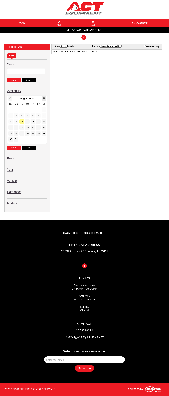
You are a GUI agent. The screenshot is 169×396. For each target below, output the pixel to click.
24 (16, 133)
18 (21, 127)
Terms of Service (92, 233)
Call (59, 23)
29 (44, 133)
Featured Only (151, 46)
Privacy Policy (69, 233)
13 (33, 121)
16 (10, 127)
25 (21, 133)
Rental (11, 56)
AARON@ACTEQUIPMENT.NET (84, 337)
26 (27, 133)
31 (16, 139)
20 (33, 127)
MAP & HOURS (139, 23)
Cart (93, 23)
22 (44, 127)
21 (38, 127)
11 (21, 121)
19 (27, 127)
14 (38, 121)
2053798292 (84, 330)
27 (33, 133)
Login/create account (84, 30)
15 (44, 121)
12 (27, 121)
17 (16, 127)
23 (10, 133)
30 (10, 139)
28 (38, 133)
